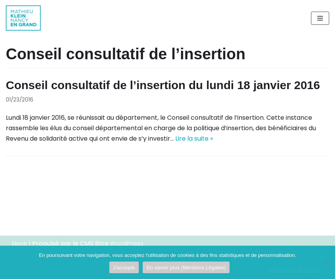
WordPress (126, 243)
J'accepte (124, 267)
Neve (19, 243)
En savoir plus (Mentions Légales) (186, 267)
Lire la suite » (194, 138)
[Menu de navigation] (320, 18)
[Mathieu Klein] (23, 18)
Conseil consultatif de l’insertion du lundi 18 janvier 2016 (163, 85)
